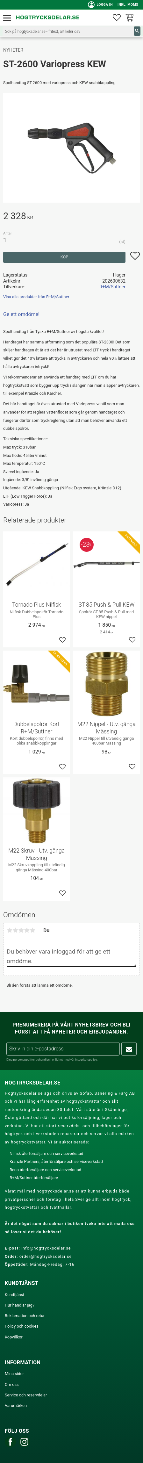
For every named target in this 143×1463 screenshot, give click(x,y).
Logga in (100, 5)
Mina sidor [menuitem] (14, 1373)
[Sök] (137, 31)
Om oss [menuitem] (12, 1384)
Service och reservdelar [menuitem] (26, 1395)
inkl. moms (128, 5)
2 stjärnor (15, 930)
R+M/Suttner (112, 287)
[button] (8, 18)
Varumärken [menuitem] (16, 1405)
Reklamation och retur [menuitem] (25, 1315)
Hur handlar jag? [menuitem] (19, 1305)
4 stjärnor (27, 930)
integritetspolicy (86, 1059)
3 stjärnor (21, 930)
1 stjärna (9, 930)
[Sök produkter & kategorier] (68, 31)
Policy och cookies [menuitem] (22, 1326)
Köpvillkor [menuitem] (14, 1337)
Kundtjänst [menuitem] (14, 1294)
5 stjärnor (32, 930)
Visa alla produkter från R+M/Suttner (36, 296)
